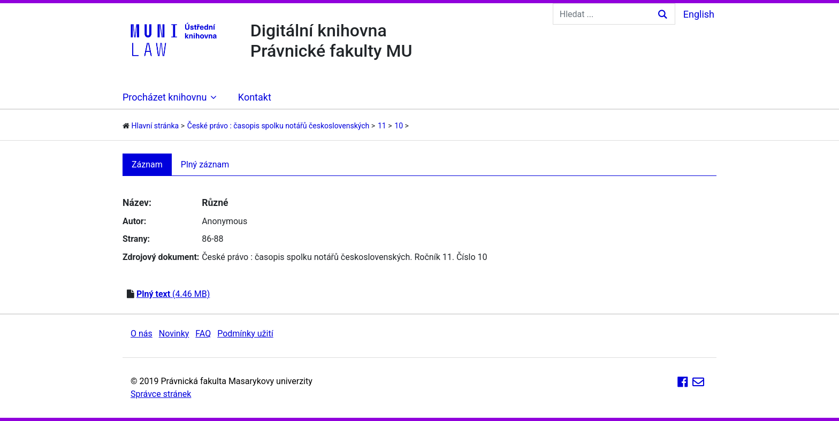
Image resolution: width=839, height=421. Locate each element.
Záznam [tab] (147, 164)
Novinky (174, 333)
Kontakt (254, 97)
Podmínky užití (245, 333)
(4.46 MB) (173, 294)
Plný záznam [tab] (205, 164)
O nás (141, 333)
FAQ (203, 333)
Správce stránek (161, 394)
